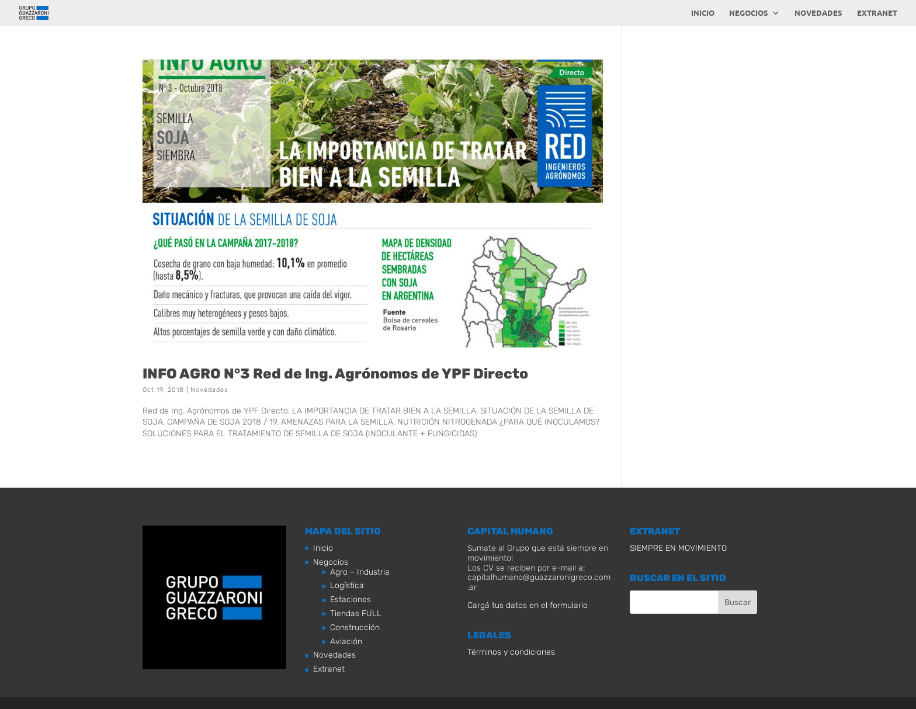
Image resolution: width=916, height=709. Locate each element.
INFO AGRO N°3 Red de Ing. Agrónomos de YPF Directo (335, 373)
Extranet (877, 13)
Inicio (702, 13)
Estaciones (350, 599)
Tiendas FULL (355, 613)
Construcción (355, 627)
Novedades (818, 13)
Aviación (346, 642)
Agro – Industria (360, 572)
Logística (347, 585)
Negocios (748, 13)
